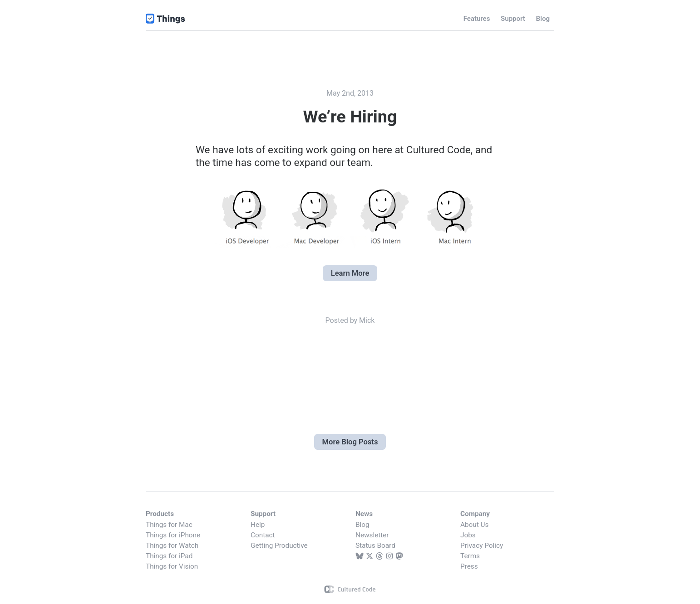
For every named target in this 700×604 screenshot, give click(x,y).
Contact (263, 535)
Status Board (375, 545)
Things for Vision (172, 566)
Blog (362, 525)
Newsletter (372, 535)
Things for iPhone (173, 535)
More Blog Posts (350, 442)
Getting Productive (279, 545)
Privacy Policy (481, 545)
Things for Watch (172, 545)
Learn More (350, 273)
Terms (470, 556)
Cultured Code (350, 589)
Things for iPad (169, 556)
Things (165, 18)
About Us (474, 525)
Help (258, 525)
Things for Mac (169, 525)
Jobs (468, 535)
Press (469, 566)
